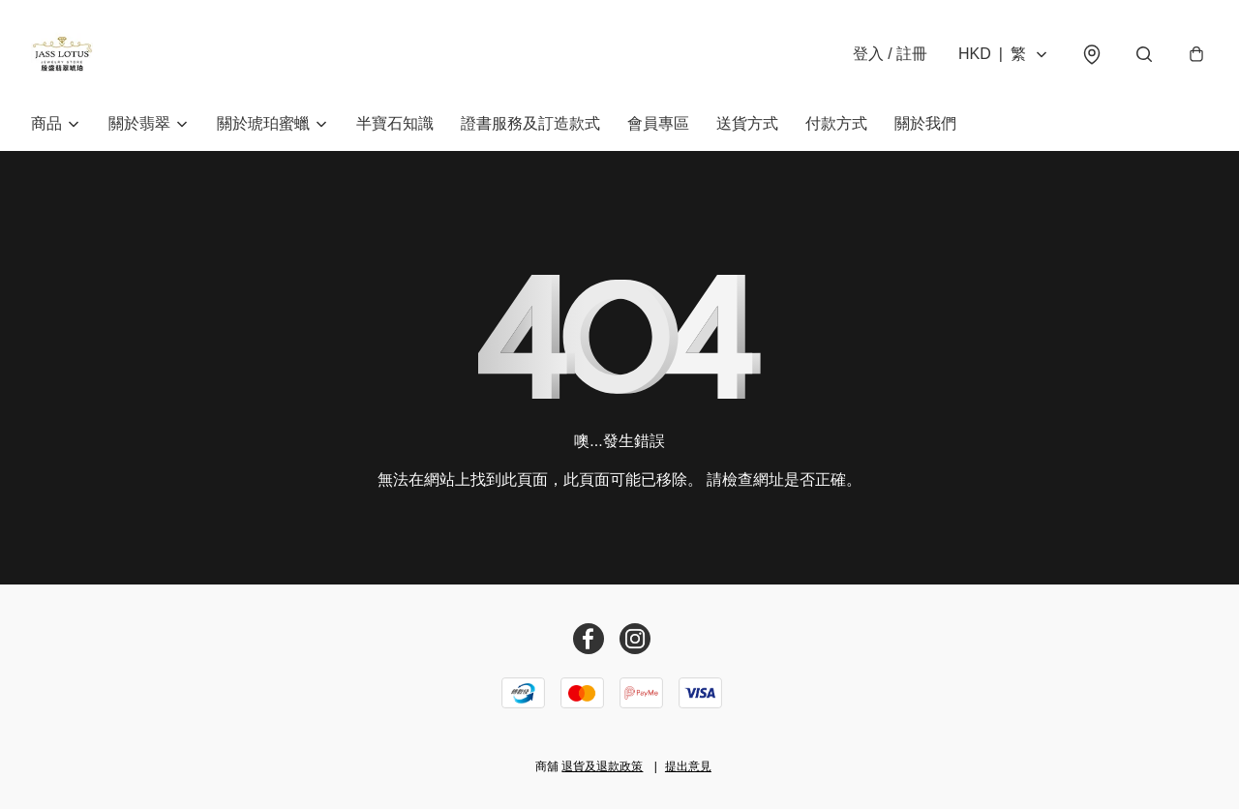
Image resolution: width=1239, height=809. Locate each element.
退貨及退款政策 (602, 766)
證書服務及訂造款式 (530, 123)
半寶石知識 (395, 123)
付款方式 (836, 123)
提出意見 (688, 766)
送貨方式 (747, 123)
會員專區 (658, 123)
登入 (890, 53)
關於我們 (925, 123)
